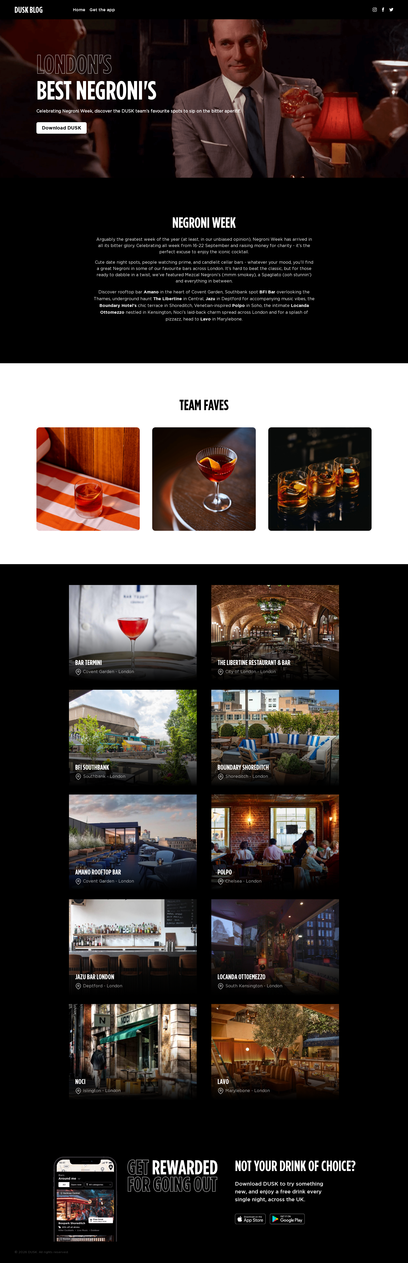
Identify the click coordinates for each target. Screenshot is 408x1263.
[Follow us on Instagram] (375, 10)
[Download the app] (250, 1219)
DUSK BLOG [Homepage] (29, 10)
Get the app (102, 9)
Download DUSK (61, 127)
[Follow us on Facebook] (383, 10)
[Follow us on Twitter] (391, 10)
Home (79, 9)
